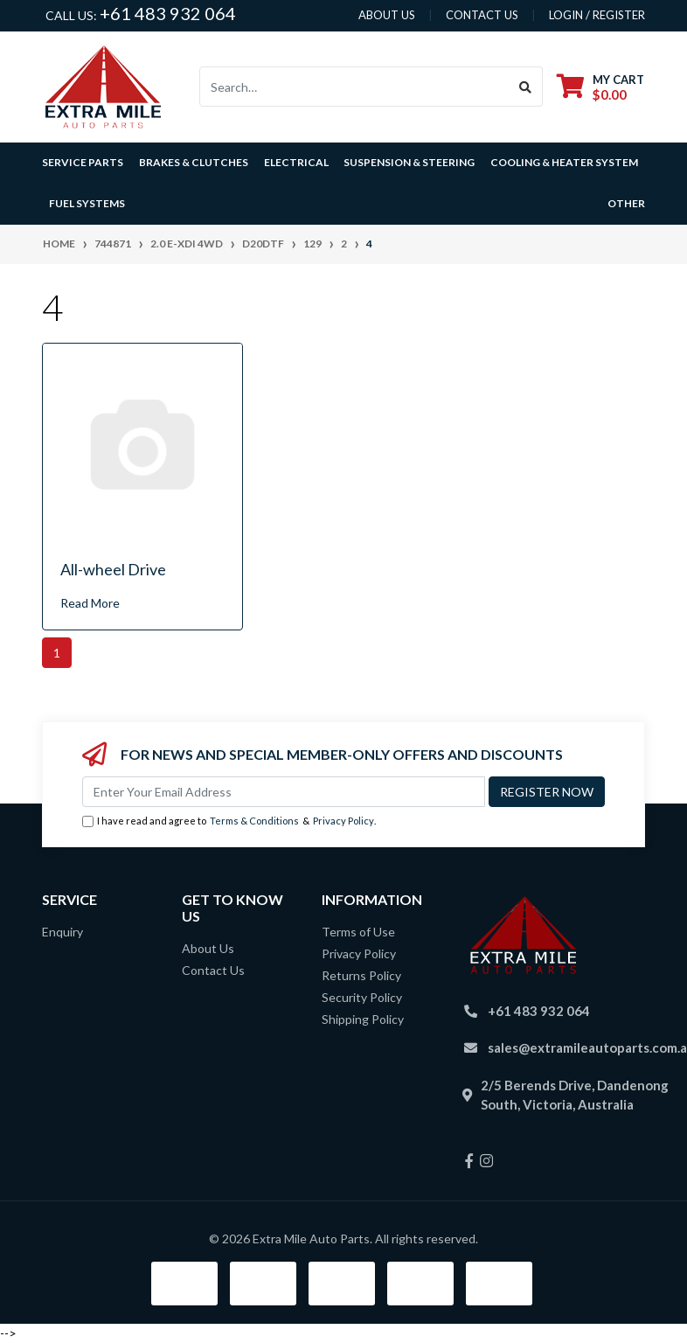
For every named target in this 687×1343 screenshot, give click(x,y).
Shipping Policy (363, 1019)
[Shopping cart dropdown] (600, 87)
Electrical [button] (296, 162)
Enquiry (62, 931)
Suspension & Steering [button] (409, 162)
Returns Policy (361, 975)
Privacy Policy (343, 820)
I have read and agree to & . (229, 821)
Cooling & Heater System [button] (564, 162)
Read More (90, 602)
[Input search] (354, 86)
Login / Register (597, 15)
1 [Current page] (56, 652)
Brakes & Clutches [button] (193, 162)
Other (626, 203)
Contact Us (213, 970)
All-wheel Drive (113, 569)
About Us (208, 948)
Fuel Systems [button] (87, 203)
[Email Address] (283, 791)
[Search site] (526, 86)
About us (386, 15)
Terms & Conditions (254, 820)
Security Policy (362, 997)
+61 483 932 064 (168, 13)
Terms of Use (358, 931)
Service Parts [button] (82, 162)
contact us (482, 15)
